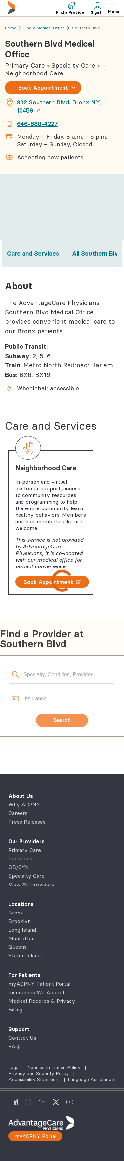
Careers (18, 813)
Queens (17, 946)
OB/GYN (18, 867)
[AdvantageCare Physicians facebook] (14, 1102)
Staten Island (24, 955)
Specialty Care (26, 875)
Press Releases (27, 821)
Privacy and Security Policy (39, 1073)
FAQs (15, 1046)
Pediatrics (20, 858)
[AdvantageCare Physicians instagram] (28, 1102)
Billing (15, 1009)
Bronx (15, 912)
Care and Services (33, 253)
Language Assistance (91, 1079)
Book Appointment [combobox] (43, 87)
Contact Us (22, 1037)
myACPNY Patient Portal (39, 983)
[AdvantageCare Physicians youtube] (70, 1102)
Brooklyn (19, 921)
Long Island (22, 929)
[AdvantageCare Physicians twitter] (56, 1102)
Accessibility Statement (34, 1079)
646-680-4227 (37, 124)
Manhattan (21, 938)
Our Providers (26, 841)
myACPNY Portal (35, 1136)
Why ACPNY (24, 804)
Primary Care (24, 850)
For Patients (24, 975)
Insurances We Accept (36, 992)
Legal (14, 1067)
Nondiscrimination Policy (54, 1067)
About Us (20, 796)
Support (19, 1029)
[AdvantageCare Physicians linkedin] (42, 1102)
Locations (21, 904)
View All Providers (31, 884)
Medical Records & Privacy (41, 1001)
